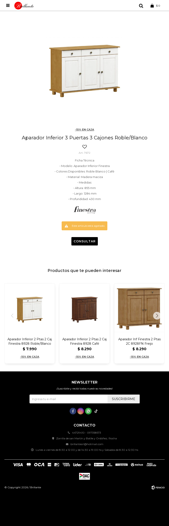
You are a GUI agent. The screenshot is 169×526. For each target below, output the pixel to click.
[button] (156, 315)
